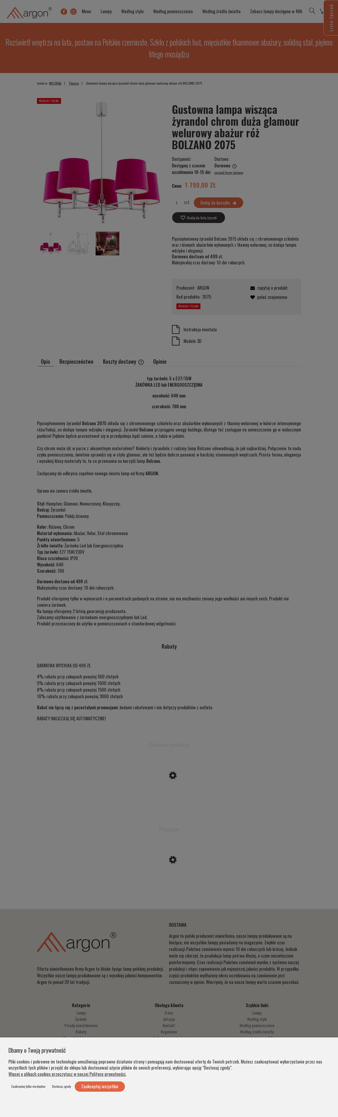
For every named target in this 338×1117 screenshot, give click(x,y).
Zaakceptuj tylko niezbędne (28, 1086)
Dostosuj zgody (61, 1086)
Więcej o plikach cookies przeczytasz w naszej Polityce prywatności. (67, 1074)
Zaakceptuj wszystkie (99, 1086)
